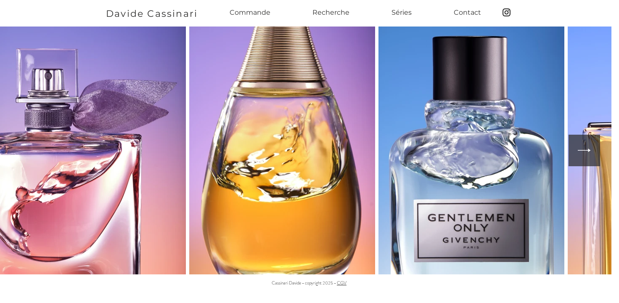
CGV (342, 282)
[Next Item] (584, 150)
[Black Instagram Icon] (506, 12)
